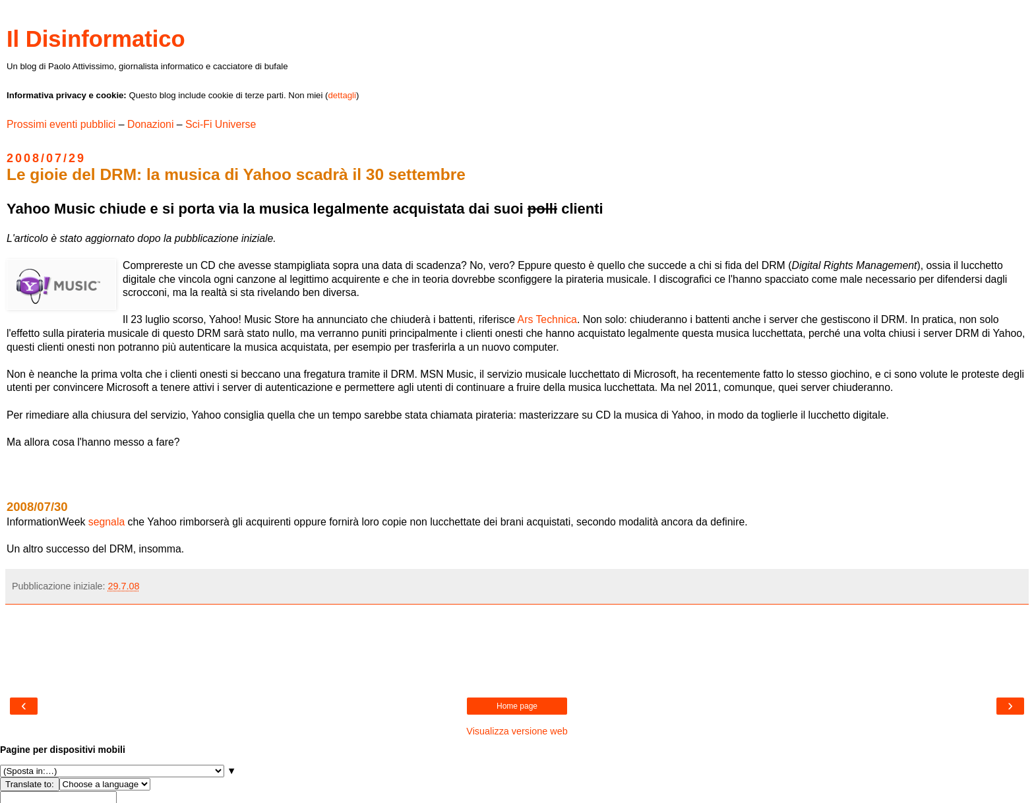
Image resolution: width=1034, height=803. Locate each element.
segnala (106, 521)
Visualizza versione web (516, 731)
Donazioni (150, 124)
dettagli (342, 95)
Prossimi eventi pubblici (61, 124)
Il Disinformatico (96, 38)
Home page (517, 706)
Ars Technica (547, 319)
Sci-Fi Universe (220, 124)
